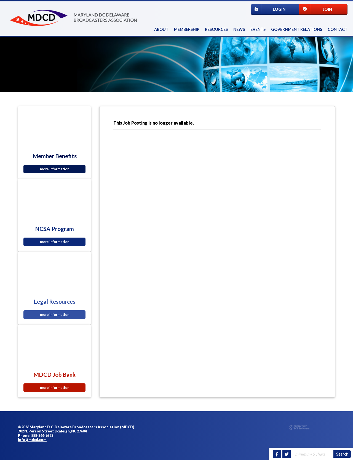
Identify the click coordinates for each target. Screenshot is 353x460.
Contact (337, 29)
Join (315, 9)
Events (258, 29)
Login (268, 9)
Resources (216, 29)
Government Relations (296, 29)
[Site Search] (312, 454)
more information (54, 169)
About (161, 29)
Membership (186, 29)
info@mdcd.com (32, 439)
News (239, 29)
